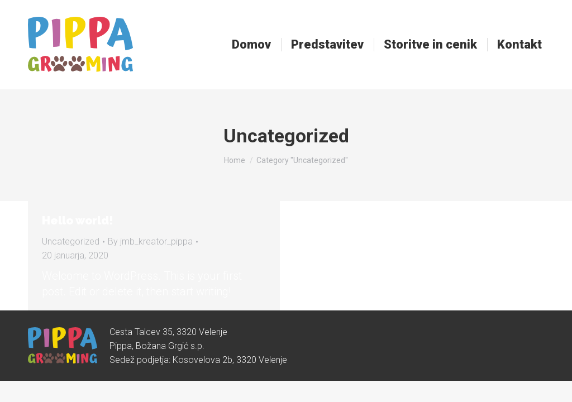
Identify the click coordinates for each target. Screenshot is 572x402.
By (150, 241)
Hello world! (77, 220)
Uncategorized (70, 241)
